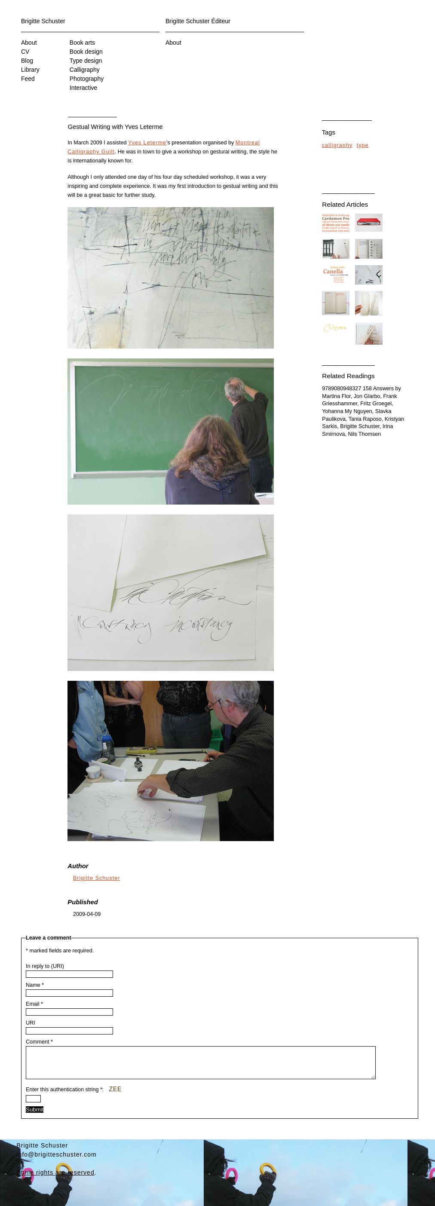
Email (34, 1004)
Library (30, 69)
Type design (86, 60)
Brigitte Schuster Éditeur (197, 21)
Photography (87, 78)
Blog (27, 60)
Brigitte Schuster (43, 21)
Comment (39, 1042)
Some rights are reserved (56, 1178)
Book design (86, 51)
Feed (28, 78)
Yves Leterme (147, 143)
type (363, 145)
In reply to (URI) (45, 966)
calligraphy (337, 145)
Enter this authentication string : (73, 1096)
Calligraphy (85, 69)
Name (35, 985)
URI (30, 1023)
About (29, 42)
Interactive (84, 87)
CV (25, 51)
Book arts (82, 42)
